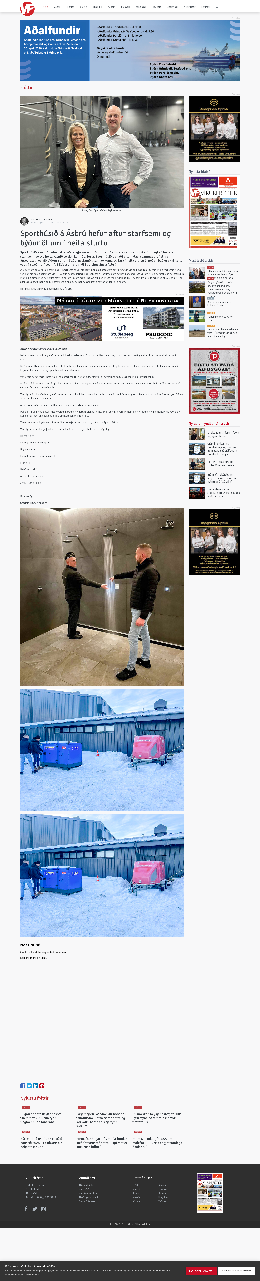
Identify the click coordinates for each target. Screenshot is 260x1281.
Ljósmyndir (172, 6)
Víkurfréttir (190, 6)
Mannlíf (57, 6)
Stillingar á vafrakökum (237, 1271)
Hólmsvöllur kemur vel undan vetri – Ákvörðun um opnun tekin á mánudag (223, 333)
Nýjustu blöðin (86, 1238)
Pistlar (70, 6)
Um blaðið (84, 1242)
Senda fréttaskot (87, 1254)
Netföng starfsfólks (89, 1250)
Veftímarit (163, 1254)
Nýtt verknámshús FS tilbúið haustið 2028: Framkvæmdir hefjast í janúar (41, 1196)
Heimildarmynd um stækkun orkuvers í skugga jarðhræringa (223, 492)
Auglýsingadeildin (88, 1246)
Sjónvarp (125, 6)
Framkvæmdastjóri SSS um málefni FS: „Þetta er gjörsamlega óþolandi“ (157, 1196)
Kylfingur (205, 6)
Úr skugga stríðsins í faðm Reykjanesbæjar (223, 434)
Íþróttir (83, 6)
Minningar (141, 6)
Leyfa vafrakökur (201, 1271)
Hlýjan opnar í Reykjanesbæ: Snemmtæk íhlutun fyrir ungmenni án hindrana (41, 1145)
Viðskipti (97, 6)
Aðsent (111, 6)
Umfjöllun (163, 1250)
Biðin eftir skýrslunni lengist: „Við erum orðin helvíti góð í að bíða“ (221, 478)
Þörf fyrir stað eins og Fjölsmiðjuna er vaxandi (221, 463)
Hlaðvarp (156, 6)
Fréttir (45, 6)
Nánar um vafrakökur (28, 1274)
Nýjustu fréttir (34, 1098)
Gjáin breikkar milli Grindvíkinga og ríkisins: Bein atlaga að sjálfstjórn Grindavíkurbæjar (222, 449)
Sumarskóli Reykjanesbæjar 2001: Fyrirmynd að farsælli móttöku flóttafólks (157, 1145)
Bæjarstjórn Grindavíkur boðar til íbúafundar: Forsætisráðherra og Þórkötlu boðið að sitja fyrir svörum (101, 1147)
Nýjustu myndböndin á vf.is (209, 423)
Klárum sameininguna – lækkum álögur (220, 303)
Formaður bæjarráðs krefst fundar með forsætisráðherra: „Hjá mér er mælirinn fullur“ (101, 1196)
